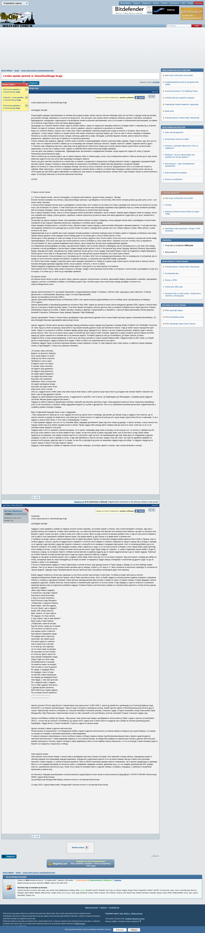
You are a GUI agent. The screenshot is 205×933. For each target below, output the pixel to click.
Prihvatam (120, 930)
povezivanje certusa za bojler (177, 323)
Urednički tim (114, 907)
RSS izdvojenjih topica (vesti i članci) (180, 244)
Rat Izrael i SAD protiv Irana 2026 (179, 119)
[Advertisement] (102, 50)
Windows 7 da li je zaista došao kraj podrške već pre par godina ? (179, 339)
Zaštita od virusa (136, 913)
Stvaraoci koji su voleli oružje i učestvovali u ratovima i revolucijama (183, 215)
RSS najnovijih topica (174, 231)
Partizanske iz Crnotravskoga (12, 106)
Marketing (198, 3)
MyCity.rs (127, 913)
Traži (183, 3)
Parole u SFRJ (171, 201)
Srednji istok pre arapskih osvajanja (179, 281)
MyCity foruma (80, 923)
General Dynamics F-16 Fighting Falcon (181, 274)
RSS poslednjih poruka (174, 238)
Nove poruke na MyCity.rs (173, 311)
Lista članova (174, 3)
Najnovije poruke (91, 907)
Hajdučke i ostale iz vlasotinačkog (13, 98)
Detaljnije (117, 880)
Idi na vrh (156, 856)
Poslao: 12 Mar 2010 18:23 (14, 505)
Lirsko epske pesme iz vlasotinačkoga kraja (37, 70)
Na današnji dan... (172, 194)
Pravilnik (164, 3)
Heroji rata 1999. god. (174, 207)
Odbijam (134, 930)
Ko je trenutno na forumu (16, 877)
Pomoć (189, 3)
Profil (37, 497)
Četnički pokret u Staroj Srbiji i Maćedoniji (182, 187)
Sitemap (104, 907)
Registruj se (146, 3)
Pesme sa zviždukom (174, 363)
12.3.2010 (155, 82)
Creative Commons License (135, 918)
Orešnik (168, 125)
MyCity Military (125, 3)
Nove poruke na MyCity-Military (176, 254)
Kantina (156, 3)
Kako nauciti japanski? (174, 316)
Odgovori (33, 83)
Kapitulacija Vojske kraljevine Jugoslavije (182, 288)
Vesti (121, 913)
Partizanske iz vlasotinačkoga (12, 90)
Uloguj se (136, 3)
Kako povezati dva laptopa (176, 356)
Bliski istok (169, 295)
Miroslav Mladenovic (13, 511)
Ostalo (16, 70)
